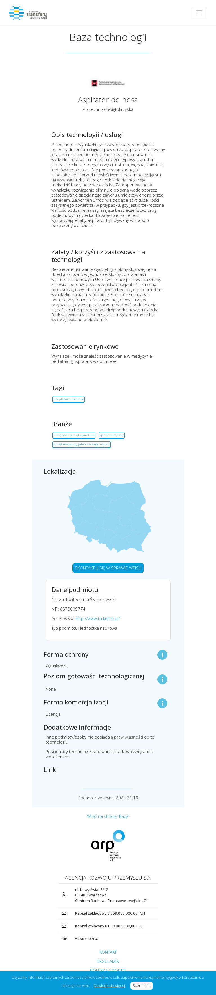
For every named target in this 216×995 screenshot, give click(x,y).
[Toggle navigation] (199, 13)
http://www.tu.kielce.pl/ (98, 618)
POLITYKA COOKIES (108, 970)
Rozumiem (143, 985)
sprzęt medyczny (112, 435)
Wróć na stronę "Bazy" (108, 816)
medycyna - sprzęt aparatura (74, 435)
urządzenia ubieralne (69, 399)
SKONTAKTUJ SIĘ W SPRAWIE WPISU (108, 568)
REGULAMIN (108, 961)
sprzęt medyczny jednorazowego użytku (82, 444)
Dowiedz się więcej (110, 985)
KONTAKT (108, 952)
